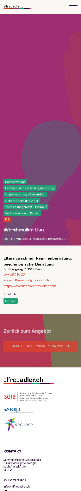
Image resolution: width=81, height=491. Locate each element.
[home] (20, 7)
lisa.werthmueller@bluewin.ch (26, 280)
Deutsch (10, 301)
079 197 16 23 (14, 274)
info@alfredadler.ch (16, 483)
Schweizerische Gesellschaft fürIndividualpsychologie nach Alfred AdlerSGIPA (22, 465)
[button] (73, 6)
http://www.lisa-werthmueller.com (29, 286)
